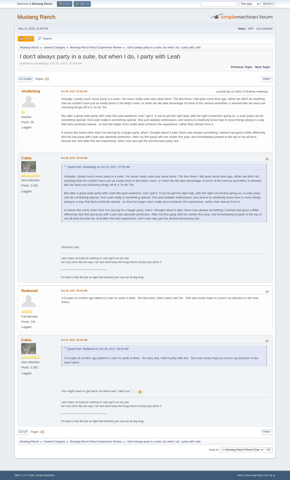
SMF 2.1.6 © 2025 (24, 475)
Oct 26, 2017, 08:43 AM (74, 290)
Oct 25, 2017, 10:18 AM (74, 158)
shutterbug (30, 91)
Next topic (262, 67)
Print (267, 79)
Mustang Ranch (36, 17)
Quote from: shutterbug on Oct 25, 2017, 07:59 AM (99, 167)
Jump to (213, 449)
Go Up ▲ (270, 475)
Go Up (23, 432)
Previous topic (241, 67)
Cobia (26, 158)
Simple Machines (45, 475)
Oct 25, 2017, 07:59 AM (74, 91)
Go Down (25, 79)
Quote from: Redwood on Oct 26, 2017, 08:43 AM (98, 349)
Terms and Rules (254, 475)
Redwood (29, 291)
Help (240, 475)
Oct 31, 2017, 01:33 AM (74, 340)
